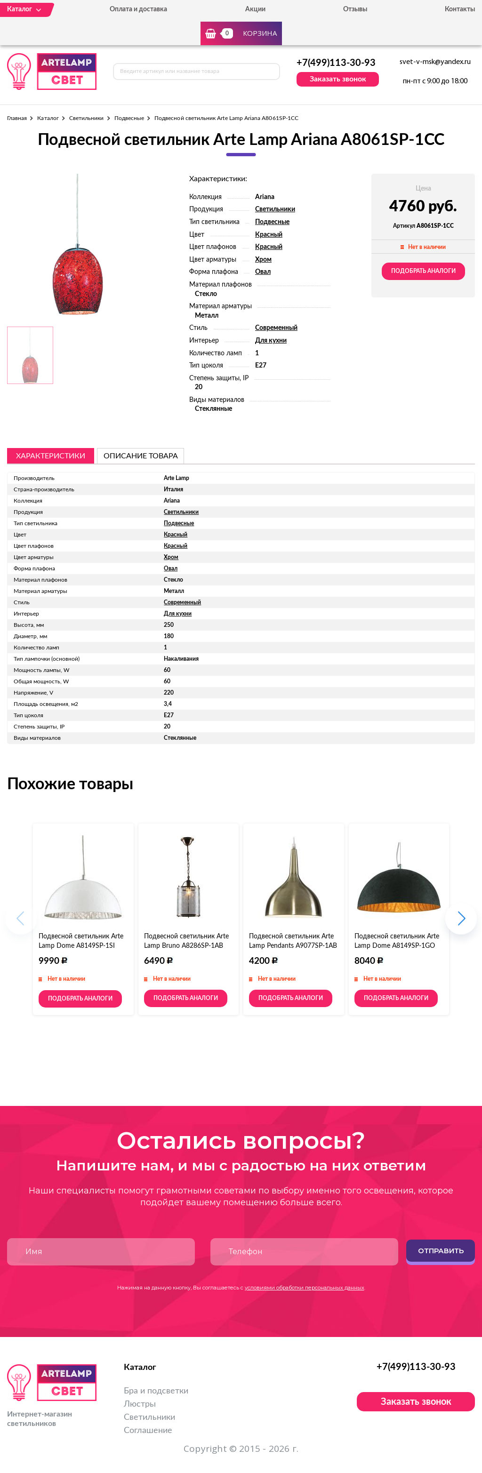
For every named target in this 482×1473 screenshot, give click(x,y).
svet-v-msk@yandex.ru (435, 62)
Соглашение (148, 1430)
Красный (268, 235)
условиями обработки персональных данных (304, 1287)
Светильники (86, 118)
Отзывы (355, 9)
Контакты (460, 9)
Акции (255, 9)
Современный (276, 328)
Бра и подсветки (156, 1391)
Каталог (47, 118)
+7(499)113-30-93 (336, 63)
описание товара (141, 456)
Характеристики (50, 456)
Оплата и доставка (138, 9)
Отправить (441, 1250)
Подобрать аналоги (423, 271)
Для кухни (271, 340)
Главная (17, 118)
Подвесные (129, 118)
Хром (263, 259)
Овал (263, 272)
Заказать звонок (338, 79)
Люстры (140, 1404)
